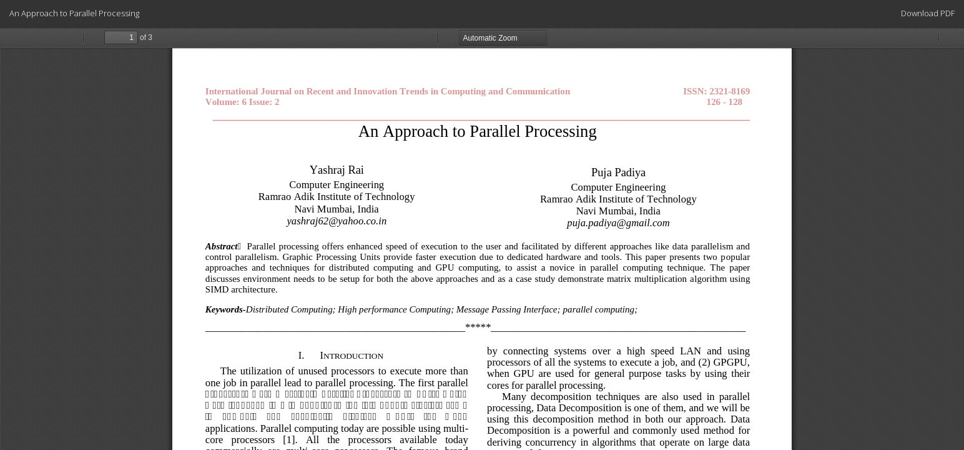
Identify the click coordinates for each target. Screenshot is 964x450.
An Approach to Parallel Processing (74, 13)
